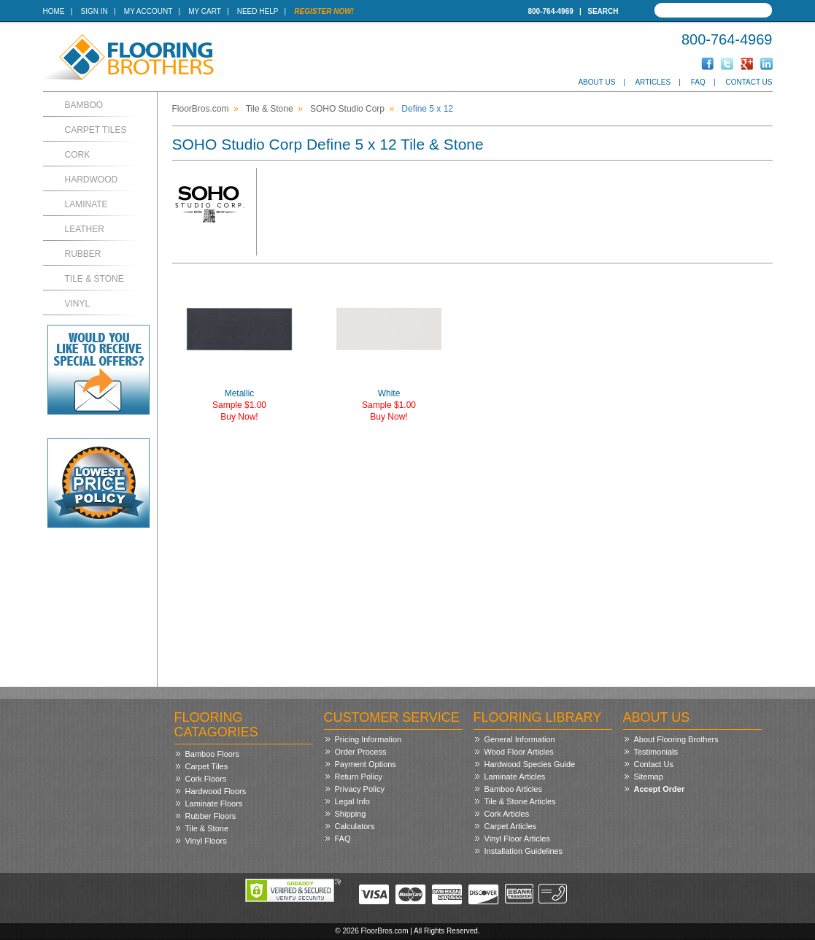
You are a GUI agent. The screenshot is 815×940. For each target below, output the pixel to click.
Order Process (361, 751)
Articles (653, 82)
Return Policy (358, 776)
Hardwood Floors (216, 791)
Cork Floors (206, 778)
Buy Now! (239, 417)
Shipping (350, 813)
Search (602, 11)
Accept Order (659, 789)
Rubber (83, 254)
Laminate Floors (214, 803)
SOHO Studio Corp (347, 109)
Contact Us (748, 82)
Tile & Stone (94, 279)
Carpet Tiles (96, 130)
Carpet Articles (510, 826)
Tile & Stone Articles (520, 801)
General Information (519, 739)
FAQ (698, 82)
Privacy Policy (360, 789)
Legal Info (352, 801)
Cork (77, 155)
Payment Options (365, 764)
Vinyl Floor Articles (517, 838)
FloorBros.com (200, 109)
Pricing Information (368, 739)
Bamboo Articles (513, 789)
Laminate (86, 204)
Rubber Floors (210, 816)
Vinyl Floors (206, 840)
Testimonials (656, 751)
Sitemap (648, 776)
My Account (148, 11)
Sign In (94, 11)
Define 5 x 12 (427, 109)
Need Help (258, 11)
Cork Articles (507, 813)
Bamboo (84, 105)
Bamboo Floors (212, 754)
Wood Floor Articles (519, 751)
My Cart (204, 11)
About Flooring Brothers (676, 739)
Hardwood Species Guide (530, 764)
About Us (596, 82)
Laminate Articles (515, 776)
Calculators (355, 826)
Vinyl (77, 303)
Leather (84, 229)
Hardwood (91, 179)
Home (54, 11)
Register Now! (324, 11)
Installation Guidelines (523, 851)
